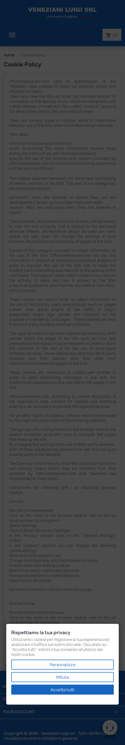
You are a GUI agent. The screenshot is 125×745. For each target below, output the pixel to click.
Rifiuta (62, 677)
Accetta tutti (62, 689)
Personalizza (62, 664)
